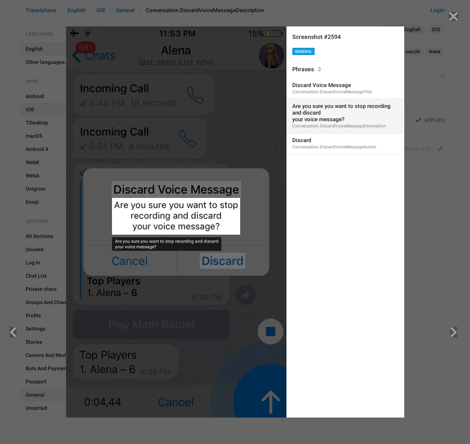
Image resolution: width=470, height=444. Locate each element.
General (303, 51)
